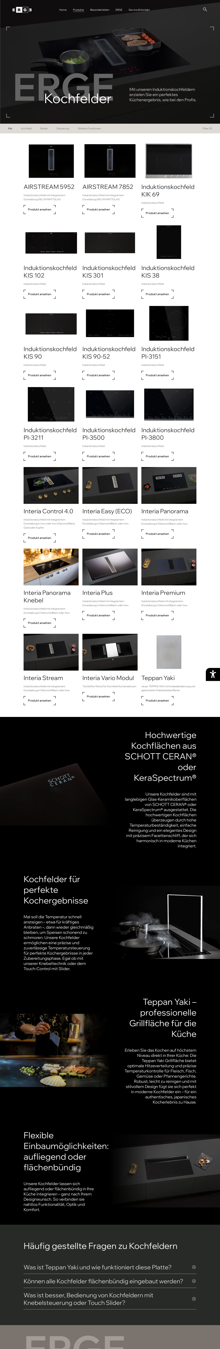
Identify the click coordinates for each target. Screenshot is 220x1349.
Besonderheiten (99, 9)
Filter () (207, 128)
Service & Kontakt (139, 9)
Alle (10, 128)
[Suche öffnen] (204, 9)
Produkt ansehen (39, 209)
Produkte (78, 9)
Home (63, 9)
